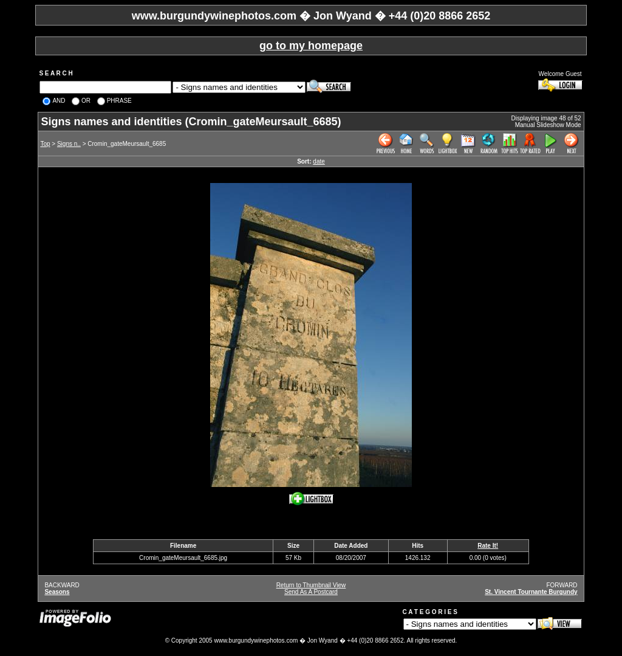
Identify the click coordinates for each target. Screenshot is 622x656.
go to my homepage (311, 46)
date (318, 161)
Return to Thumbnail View (311, 585)
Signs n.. (69, 143)
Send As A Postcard (311, 592)
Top (45, 143)
